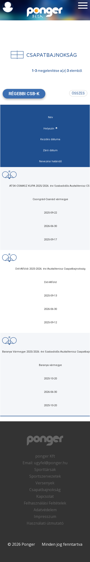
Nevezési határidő (50, 161)
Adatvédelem (45, 509)
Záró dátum (50, 150)
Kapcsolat (45, 496)
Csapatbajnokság (45, 489)
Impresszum (45, 516)
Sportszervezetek (45, 476)
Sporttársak (45, 469)
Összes (78, 93)
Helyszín (48, 128)
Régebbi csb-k (24, 93)
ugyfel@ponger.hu (50, 462)
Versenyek (45, 483)
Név (50, 117)
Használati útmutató (45, 523)
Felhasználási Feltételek (45, 503)
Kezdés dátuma (50, 139)
